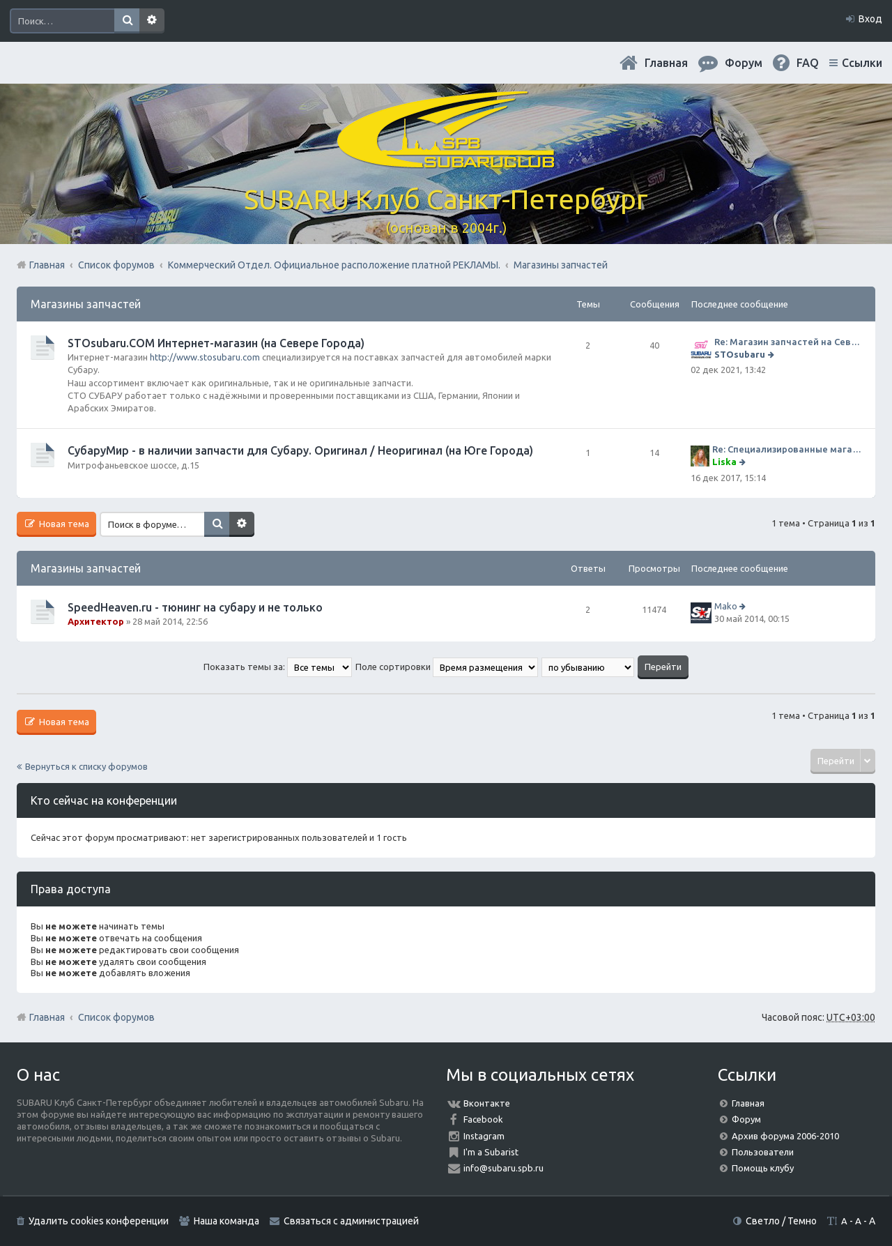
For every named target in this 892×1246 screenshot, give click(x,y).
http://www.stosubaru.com (205, 357)
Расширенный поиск (151, 20)
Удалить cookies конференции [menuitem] (99, 1220)
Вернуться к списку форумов (86, 766)
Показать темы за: (277, 666)
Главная (666, 62)
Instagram (484, 1136)
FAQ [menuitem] (808, 62)
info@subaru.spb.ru (503, 1168)
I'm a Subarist (490, 1152)
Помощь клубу (763, 1168)
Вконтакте (486, 1103)
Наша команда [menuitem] (226, 1220)
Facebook (483, 1119)
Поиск (126, 20)
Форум (746, 1119)
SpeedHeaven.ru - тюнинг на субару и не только (195, 607)
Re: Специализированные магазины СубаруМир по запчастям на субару (786, 449)
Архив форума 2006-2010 (785, 1136)
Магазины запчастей (86, 304)
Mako (725, 606)
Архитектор (96, 621)
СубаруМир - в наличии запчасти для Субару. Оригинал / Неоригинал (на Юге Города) (300, 450)
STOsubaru (739, 354)
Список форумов (116, 1017)
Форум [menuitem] (743, 62)
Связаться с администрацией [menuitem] (351, 1220)
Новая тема (63, 524)
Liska (724, 461)
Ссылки (862, 62)
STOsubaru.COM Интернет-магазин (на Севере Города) (216, 343)
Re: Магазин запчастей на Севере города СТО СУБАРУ (787, 342)
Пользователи (763, 1152)
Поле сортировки (446, 666)
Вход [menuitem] (870, 18)
